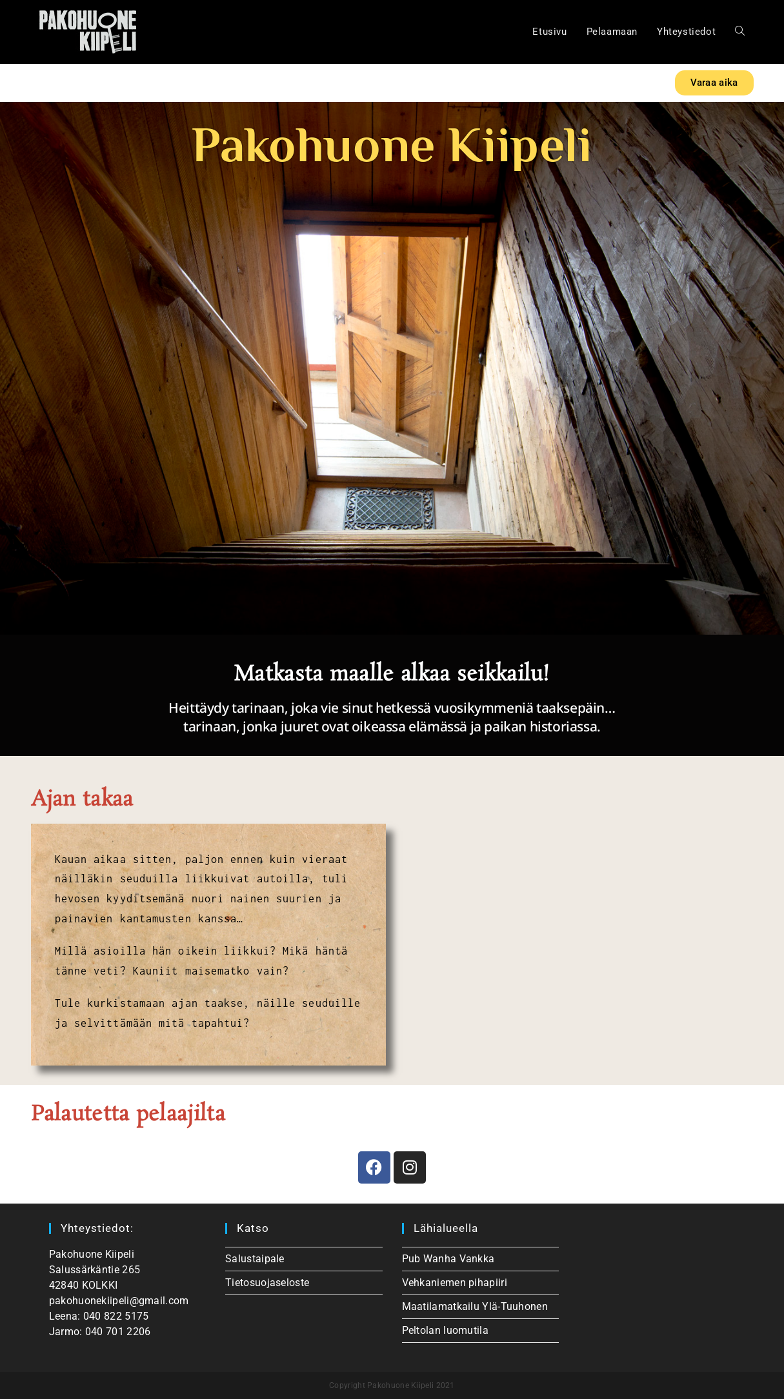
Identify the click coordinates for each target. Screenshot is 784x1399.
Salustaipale (255, 1259)
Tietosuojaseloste (267, 1282)
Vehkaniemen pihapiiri (454, 1282)
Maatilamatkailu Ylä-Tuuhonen (475, 1306)
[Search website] (739, 32)
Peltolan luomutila (445, 1330)
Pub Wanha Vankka (448, 1259)
